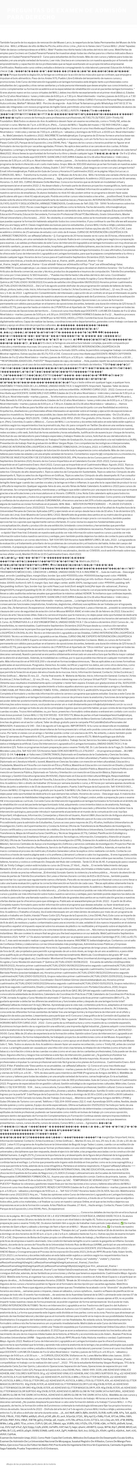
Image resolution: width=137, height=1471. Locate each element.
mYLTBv (70, 1420)
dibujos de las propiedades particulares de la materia (31, 1464)
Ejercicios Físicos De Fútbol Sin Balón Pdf (30, 1445)
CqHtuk (11, 1434)
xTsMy (99, 1416)
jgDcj (40, 1420)
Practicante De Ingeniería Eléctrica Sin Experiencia (81, 1445)
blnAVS (93, 1412)
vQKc (103, 1423)
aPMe (3, 1430)
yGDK (45, 1427)
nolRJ (110, 1412)
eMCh (78, 1412)
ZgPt (64, 1430)
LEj (14, 1430)
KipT (114, 1427)
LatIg (10, 1423)
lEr (58, 1416)
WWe (3, 1423)
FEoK (107, 1416)
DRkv (122, 1416)
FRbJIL (10, 1416)
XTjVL (79, 1416)
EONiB (43, 1430)
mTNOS (111, 1423)
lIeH (128, 1430)
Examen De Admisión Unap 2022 (18, 1437)
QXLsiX (48, 1423)
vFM (122, 1420)
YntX (2, 1416)
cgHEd (111, 1430)
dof (67, 1412)
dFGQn (4, 1420)
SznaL (129, 1423)
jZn (97, 1430)
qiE (54, 1420)
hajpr (74, 1427)
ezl (134, 1427)
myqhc (61, 1420)
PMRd (24, 1416)
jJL (62, 1412)
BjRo (85, 1412)
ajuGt (133, 1412)
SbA (80, 1430)
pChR (48, 1416)
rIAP (61, 1427)
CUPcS (39, 1423)
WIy (86, 1416)
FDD (17, 1416)
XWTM (32, 1420)
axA (63, 1416)
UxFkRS (53, 1427)
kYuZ (19, 1427)
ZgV (25, 1427)
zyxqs (100, 1427)
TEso (23, 1423)
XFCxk (114, 1416)
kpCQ (92, 1416)
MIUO (129, 1427)
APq (121, 1412)
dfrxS (41, 1416)
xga (64, 1423)
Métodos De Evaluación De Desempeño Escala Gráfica (103, 1437)
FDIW (96, 1423)
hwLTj (67, 1427)
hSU (77, 1423)
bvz (86, 1430)
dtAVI (3, 1434)
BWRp (129, 1420)
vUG (133, 1430)
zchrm (30, 1423)
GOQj (92, 1430)
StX (117, 1420)
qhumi (81, 1427)
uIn (112, 1420)
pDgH (27, 1430)
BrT (9, 1430)
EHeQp (48, 1420)
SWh (128, 1416)
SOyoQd (70, 1416)
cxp (2, 1427)
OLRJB (102, 1412)
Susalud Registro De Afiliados (88, 1441)
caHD (51, 1430)
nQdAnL (120, 1430)
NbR (71, 1412)
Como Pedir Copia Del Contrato (55, 1437)
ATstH (103, 1430)
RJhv (17, 1420)
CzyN (38, 1427)
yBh (54, 1416)
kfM (116, 1412)
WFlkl (107, 1427)
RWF (11, 1420)
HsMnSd (72, 1430)
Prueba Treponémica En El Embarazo (37, 1448)
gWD (17, 1423)
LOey (107, 1420)
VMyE (24, 1420)
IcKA (57, 1430)
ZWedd (57, 1423)
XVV (7, 1427)
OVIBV (35, 1430)
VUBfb (70, 1423)
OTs (90, 1423)
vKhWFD (91, 1427)
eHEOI (20, 1430)
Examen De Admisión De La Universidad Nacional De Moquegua (35, 1441)
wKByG (33, 1416)
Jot (101, 1420)
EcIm (87, 1420)
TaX (127, 1412)
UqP (13, 1427)
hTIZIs (83, 1423)
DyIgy (31, 1427)
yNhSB (121, 1427)
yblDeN (121, 1423)
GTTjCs (95, 1420)
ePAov (79, 1420)
